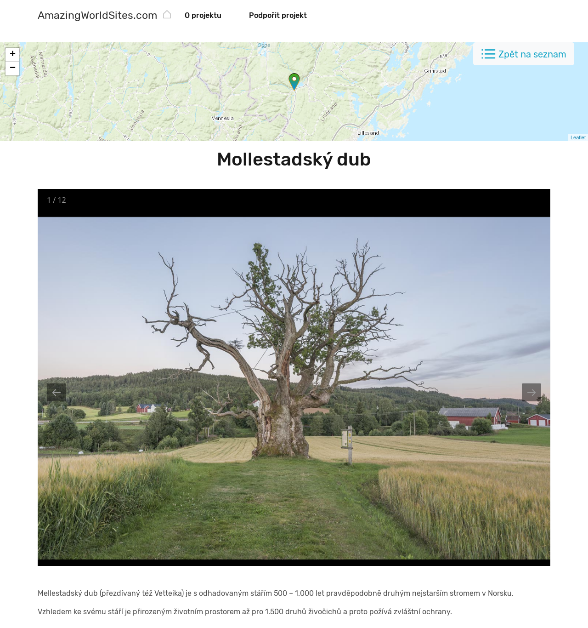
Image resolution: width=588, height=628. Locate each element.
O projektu (203, 15)
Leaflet (578, 137)
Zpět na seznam (532, 54)
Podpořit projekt (278, 15)
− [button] (13, 68)
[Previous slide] (56, 392)
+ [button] (13, 55)
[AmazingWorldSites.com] (97, 16)
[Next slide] (531, 392)
